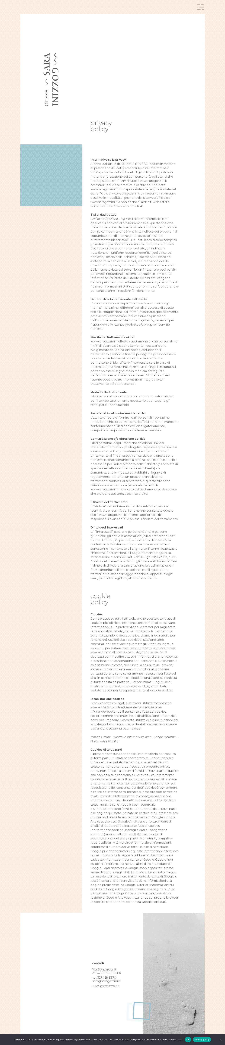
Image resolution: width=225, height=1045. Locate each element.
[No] (220, 1039)
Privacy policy (202, 1039)
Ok (188, 1039)
